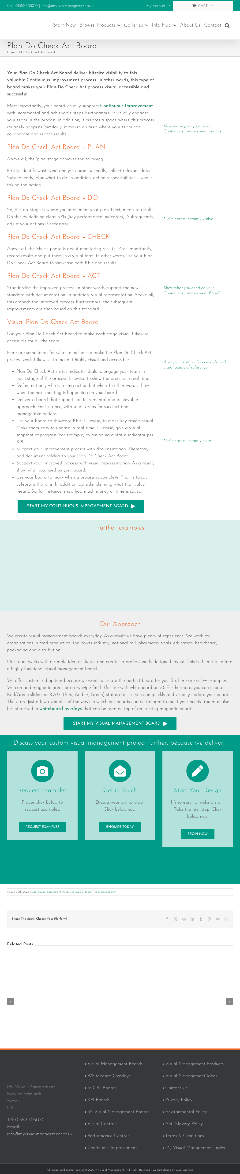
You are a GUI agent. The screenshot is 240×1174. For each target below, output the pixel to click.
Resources (68, 892)
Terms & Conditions (184, 1136)
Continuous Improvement (46, 892)
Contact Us (176, 1088)
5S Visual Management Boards (118, 1112)
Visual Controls (102, 1124)
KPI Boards (98, 1100)
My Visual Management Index (195, 1148)
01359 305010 (29, 1120)
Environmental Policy (186, 1112)
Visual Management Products (194, 1064)
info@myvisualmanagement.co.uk (67, 6)
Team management (104, 892)
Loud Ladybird (185, 1170)
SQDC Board (83, 892)
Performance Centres (108, 1136)
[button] (227, 25)
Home (11, 52)
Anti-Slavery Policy (184, 1124)
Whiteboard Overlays (108, 1076)
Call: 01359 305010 (22, 6)
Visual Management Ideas (191, 1076)
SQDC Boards (101, 1088)
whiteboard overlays (60, 709)
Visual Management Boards (114, 1064)
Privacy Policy (178, 1100)
